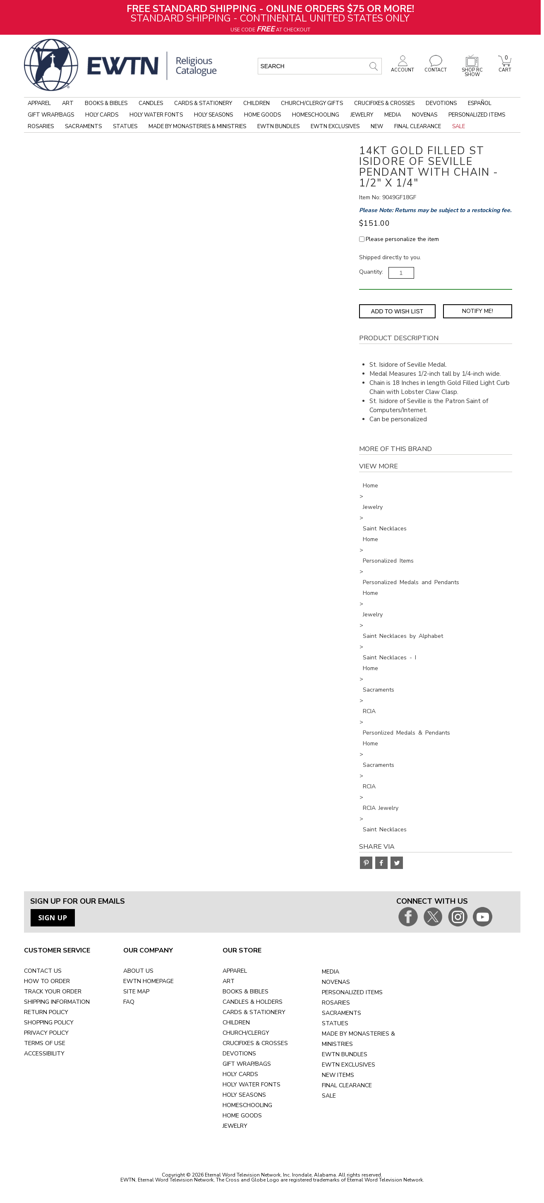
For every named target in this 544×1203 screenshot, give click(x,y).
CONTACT (435, 67)
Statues (125, 126)
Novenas (424, 115)
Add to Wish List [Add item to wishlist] (397, 311)
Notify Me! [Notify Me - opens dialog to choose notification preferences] (477, 311)
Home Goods (262, 115)
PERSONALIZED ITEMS (352, 992)
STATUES (335, 1023)
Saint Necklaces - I (389, 657)
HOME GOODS (242, 1115)
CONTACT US (43, 971)
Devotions (441, 103)
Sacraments (83, 126)
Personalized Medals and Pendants (411, 582)
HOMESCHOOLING (247, 1105)
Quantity (370, 272)
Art (68, 103)
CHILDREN (236, 1022)
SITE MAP (136, 991)
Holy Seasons (213, 115)
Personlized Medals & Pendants (406, 733)
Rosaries (41, 126)
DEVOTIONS (239, 1053)
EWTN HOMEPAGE (148, 981)
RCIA (369, 711)
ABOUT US (138, 971)
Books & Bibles (106, 103)
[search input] (320, 66)
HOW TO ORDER (47, 981)
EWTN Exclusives (335, 126)
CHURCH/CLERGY (246, 1033)
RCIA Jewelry (380, 808)
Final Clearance (417, 126)
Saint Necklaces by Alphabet (403, 636)
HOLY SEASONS (244, 1095)
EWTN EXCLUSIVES (348, 1065)
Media (392, 115)
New (377, 126)
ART (229, 981)
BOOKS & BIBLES (245, 991)
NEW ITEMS (338, 1075)
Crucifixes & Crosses (384, 103)
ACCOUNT (402, 67)
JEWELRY (235, 1126)
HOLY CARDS (240, 1074)
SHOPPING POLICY (49, 1022)
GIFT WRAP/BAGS (247, 1064)
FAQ (128, 1002)
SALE (329, 1096)
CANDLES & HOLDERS (253, 1002)
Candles (151, 103)
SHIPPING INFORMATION (57, 1002)
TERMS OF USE (44, 1043)
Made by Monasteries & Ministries (197, 126)
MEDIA (330, 972)
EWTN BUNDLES (344, 1054)
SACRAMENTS (341, 1013)
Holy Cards (101, 115)
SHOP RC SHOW (472, 70)
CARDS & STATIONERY (254, 1012)
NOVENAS (336, 982)
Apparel (39, 103)
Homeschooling (315, 115)
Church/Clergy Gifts (312, 103)
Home (370, 485)
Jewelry (361, 115)
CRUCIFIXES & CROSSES (255, 1043)
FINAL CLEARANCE (347, 1085)
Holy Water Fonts (156, 115)
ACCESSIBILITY (44, 1053)
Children (256, 103)
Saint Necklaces (385, 528)
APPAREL (235, 971)
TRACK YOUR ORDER (52, 991)
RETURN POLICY (46, 1012)
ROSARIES (336, 1003)
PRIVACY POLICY (46, 1033)
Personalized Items (476, 115)
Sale (458, 126)
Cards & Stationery (203, 103)
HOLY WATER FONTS (251, 1084)
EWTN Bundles (278, 126)
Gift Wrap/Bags (51, 115)
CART (505, 67)
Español (479, 103)
